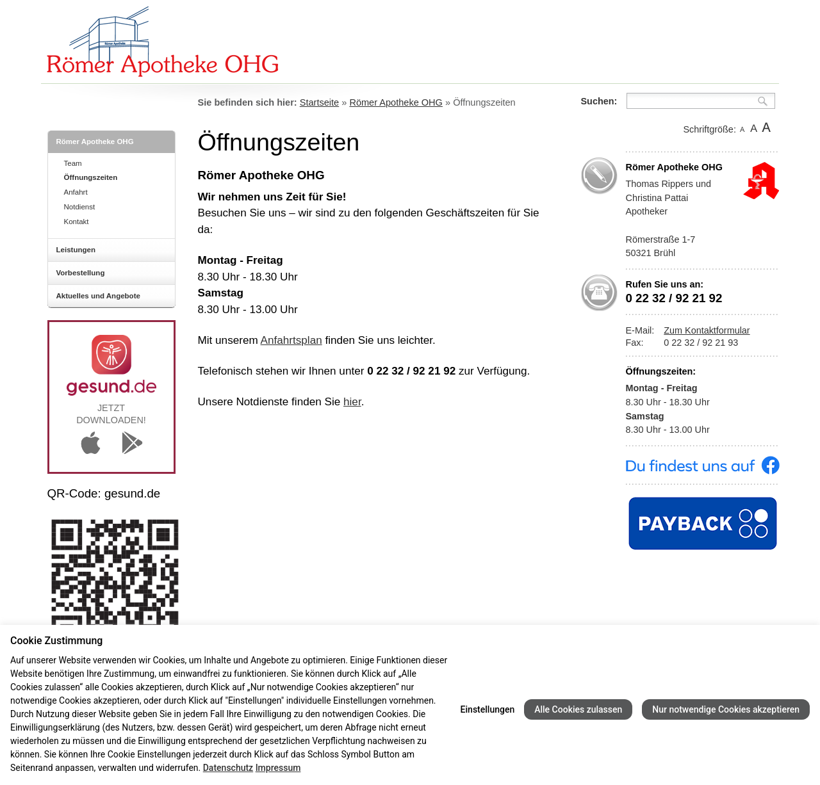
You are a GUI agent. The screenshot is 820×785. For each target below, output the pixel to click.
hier (352, 401)
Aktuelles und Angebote (98, 296)
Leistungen (75, 250)
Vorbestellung (80, 273)
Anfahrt (76, 192)
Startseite (319, 102)
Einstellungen (488, 709)
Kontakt (76, 221)
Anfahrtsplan (291, 340)
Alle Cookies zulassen (578, 709)
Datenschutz (228, 768)
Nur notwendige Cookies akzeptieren (726, 709)
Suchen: (599, 101)
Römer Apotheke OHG (95, 141)
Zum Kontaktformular (707, 330)
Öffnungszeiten (91, 177)
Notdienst (79, 207)
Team (73, 163)
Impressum (278, 768)
